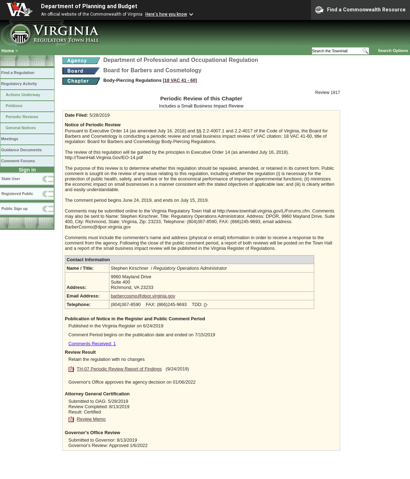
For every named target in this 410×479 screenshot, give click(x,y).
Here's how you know (166, 14)
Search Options (393, 50)
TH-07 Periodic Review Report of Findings (119, 369)
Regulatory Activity (19, 83)
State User (10, 179)
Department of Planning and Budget (89, 6)
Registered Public (17, 193)
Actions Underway (23, 95)
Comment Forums (18, 161)
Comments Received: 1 (92, 343)
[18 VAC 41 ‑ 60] (180, 80)
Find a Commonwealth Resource (360, 10)
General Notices (21, 128)
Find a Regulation (17, 72)
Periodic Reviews (22, 117)
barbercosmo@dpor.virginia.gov (143, 296)
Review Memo (91, 419)
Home (7, 50)
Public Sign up (14, 208)
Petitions (14, 106)
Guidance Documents (21, 150)
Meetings (9, 139)
